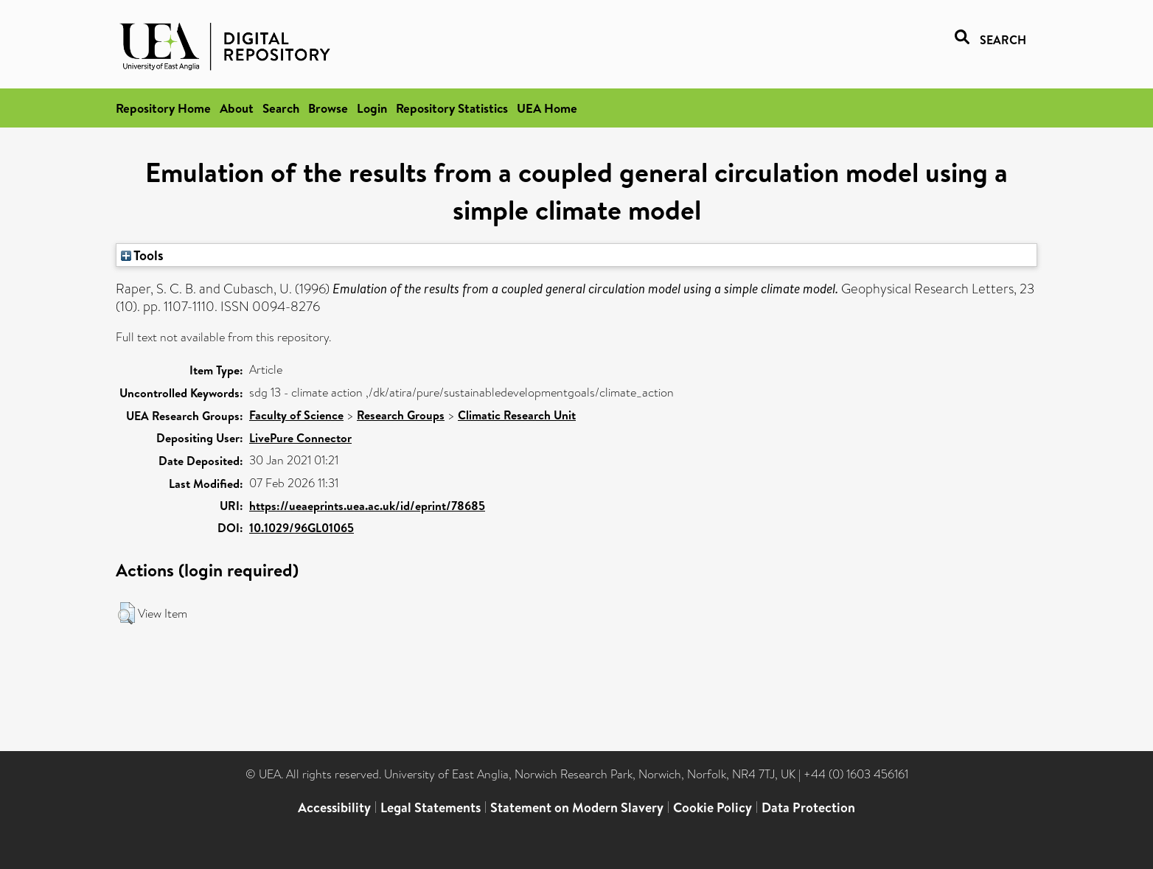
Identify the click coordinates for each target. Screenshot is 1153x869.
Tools (142, 255)
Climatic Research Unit (517, 415)
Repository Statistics (452, 108)
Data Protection (808, 807)
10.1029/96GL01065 (301, 528)
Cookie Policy (712, 807)
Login (372, 108)
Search (280, 108)
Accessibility (334, 807)
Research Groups (401, 415)
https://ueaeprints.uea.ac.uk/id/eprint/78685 (367, 506)
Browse (328, 108)
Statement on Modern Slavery (576, 807)
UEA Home (547, 108)
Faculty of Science (296, 415)
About (237, 108)
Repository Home (163, 108)
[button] (126, 613)
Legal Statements (430, 807)
